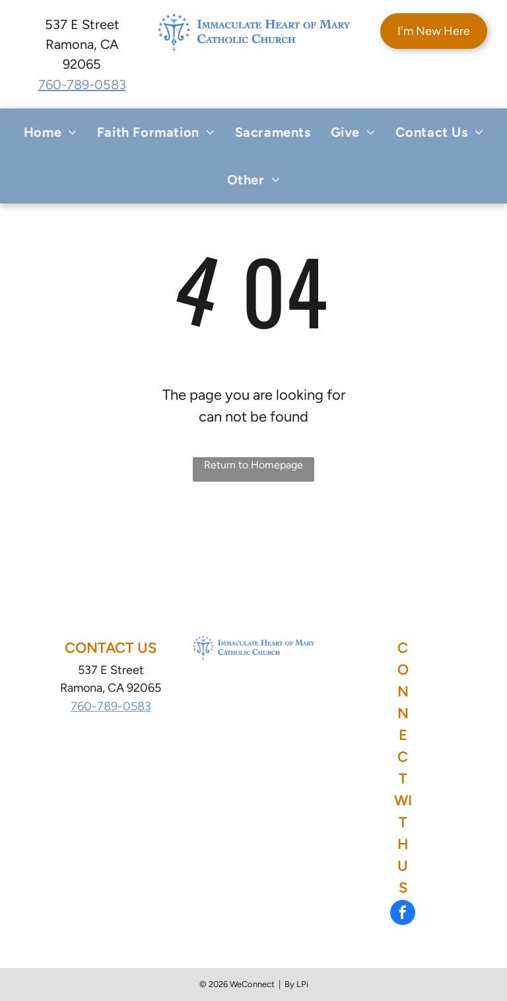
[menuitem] (50, 132)
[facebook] (402, 914)
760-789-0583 (82, 85)
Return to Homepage (253, 465)
